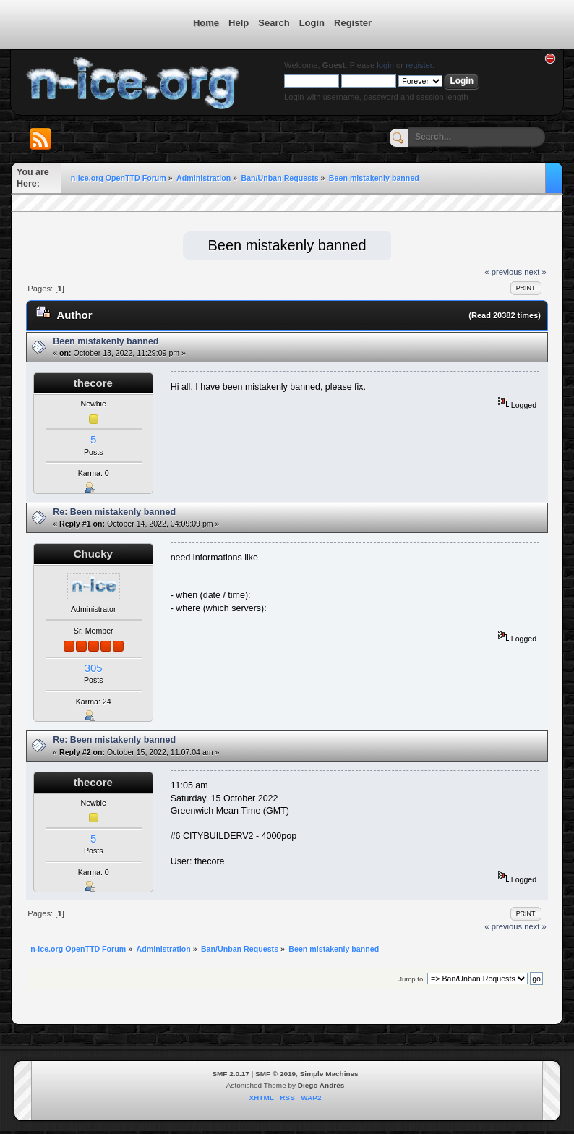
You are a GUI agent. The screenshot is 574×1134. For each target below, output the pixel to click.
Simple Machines (329, 1074)
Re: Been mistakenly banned (114, 512)
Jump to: (411, 979)
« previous (503, 272)
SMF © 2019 (275, 1074)
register (419, 65)
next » (535, 272)
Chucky (93, 553)
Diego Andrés (321, 1085)
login (385, 65)
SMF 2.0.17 (230, 1074)
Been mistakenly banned (105, 341)
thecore (93, 383)
